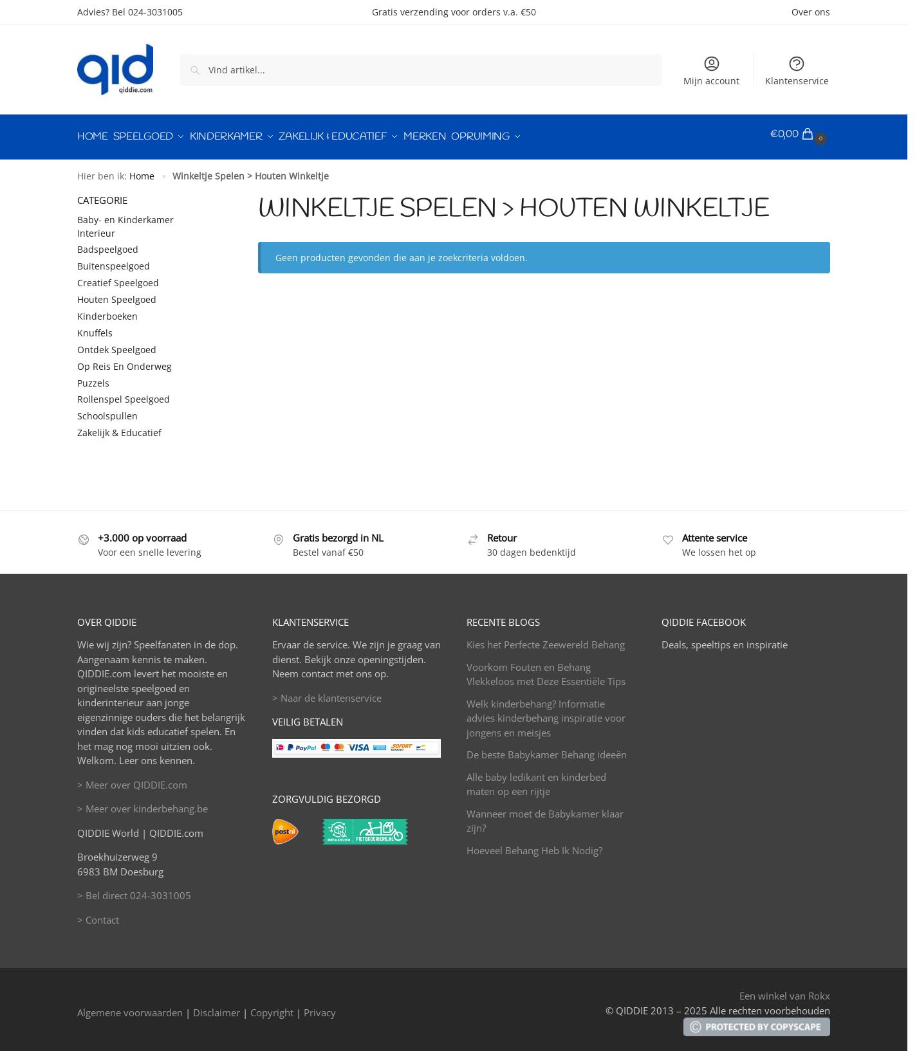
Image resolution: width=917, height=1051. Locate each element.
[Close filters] (209, 194)
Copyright (271, 1006)
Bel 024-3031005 (147, 12)
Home (141, 170)
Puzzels (93, 377)
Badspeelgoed (107, 244)
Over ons (811, 12)
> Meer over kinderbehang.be (142, 802)
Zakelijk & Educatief (119, 427)
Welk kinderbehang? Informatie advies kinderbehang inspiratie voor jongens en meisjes (546, 712)
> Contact (98, 914)
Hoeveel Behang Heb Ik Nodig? (534, 844)
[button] (800, 134)
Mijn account (711, 71)
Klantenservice (797, 71)
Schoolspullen (107, 411)
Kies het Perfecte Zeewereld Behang (546, 638)
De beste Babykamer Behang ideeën (547, 748)
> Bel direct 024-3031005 (134, 889)
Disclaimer (216, 1006)
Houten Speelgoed (116, 294)
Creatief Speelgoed (118, 277)
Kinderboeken (107, 310)
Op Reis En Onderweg (124, 360)
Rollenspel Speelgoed (123, 394)
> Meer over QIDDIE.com (132, 778)
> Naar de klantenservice (327, 692)
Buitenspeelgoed (113, 261)
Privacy (320, 1006)
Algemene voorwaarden (130, 1006)
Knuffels (95, 327)
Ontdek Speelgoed (116, 344)
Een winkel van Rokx (784, 990)
